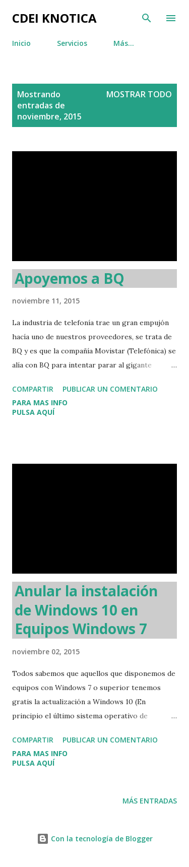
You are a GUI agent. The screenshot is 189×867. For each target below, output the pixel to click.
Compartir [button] (32, 389)
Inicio (21, 43)
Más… (123, 43)
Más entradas (149, 801)
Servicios (72, 43)
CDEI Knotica (54, 18)
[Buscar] (147, 18)
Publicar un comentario (110, 389)
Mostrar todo (139, 94)
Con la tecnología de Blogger (95, 838)
